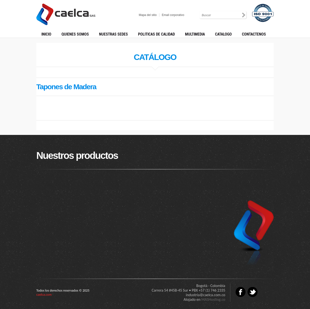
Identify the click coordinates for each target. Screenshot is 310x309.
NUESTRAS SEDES (113, 34)
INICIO (46, 34)
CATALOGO (223, 34)
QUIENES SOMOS (75, 34)
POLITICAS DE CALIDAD (156, 34)
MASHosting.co (213, 299)
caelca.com (44, 295)
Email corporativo (173, 15)
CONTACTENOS (254, 34)
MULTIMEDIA (195, 34)
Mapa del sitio (148, 15)
